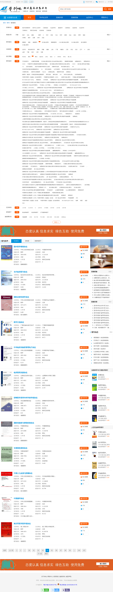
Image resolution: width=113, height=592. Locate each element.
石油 (43, 37)
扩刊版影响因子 (44, 212)
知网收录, (75, 116)
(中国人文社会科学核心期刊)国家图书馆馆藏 (33, 190)
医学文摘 (48, 74)
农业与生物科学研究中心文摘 (42, 66)
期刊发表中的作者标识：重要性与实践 (101, 283)
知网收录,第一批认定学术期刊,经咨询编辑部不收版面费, (64, 79)
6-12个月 (30, 207)
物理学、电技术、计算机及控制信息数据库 (33, 74)
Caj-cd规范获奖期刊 (71, 190)
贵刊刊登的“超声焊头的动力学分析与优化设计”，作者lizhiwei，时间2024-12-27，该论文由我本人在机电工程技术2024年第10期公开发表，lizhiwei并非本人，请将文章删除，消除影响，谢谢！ (101, 313)
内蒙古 (62, 49)
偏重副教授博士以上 (80, 153)
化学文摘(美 (25, 166)
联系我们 (56, 576)
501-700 (36, 217)
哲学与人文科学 (36, 27)
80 (29, 550)
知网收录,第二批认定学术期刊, (61, 129)
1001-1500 (49, 217)
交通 (34, 37)
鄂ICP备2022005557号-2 (50, 585)
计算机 (24, 37)
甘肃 (42, 52)
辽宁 (81, 49)
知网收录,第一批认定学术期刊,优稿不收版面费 (56, 127)
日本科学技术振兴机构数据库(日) (30, 69)
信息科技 (74, 27)
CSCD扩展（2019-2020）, (57, 113)
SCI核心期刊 (25, 45)
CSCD (23, 64)
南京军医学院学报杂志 (22, 524)
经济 (23, 35)
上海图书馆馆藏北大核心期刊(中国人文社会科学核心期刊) (36, 119)
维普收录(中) (87, 61)
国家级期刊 (54, 42)
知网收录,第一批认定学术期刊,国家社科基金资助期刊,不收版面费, (56, 153)
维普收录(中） (69, 113)
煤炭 (84, 35)
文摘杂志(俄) (51, 72)
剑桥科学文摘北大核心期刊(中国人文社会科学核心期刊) (36, 93)
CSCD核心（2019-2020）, (28, 87)
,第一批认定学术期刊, (51, 177)
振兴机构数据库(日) (36, 182)
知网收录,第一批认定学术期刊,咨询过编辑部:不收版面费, (36, 132)
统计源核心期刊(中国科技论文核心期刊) (60, 64)
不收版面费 (71, 198)
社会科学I (81, 27)
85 (52, 550)
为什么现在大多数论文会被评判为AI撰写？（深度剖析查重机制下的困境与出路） (101, 295)
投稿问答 (59, 17)
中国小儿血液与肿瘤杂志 (23, 473)
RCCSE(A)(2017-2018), (75, 85)
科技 (52, 35)
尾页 (46, 553)
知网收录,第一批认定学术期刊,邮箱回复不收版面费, (35, 100)
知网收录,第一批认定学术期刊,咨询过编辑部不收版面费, (36, 150)
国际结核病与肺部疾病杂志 (24, 423)
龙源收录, (77, 113)
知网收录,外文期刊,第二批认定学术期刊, (32, 137)
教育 (39, 35)
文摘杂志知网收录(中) (58, 93)
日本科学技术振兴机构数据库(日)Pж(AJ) (79, 121)
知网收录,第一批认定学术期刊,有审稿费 (32, 127)
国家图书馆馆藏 (69, 61)
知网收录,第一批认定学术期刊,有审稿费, (32, 116)
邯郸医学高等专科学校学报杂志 (25, 398)
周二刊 (69, 56)
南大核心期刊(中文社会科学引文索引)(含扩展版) (74, 69)
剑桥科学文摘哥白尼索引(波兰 (81, 156)
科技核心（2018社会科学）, (70, 150)
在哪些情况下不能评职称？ (101, 297)
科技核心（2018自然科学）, (61, 85)
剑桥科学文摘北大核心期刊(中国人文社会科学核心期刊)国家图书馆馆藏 (40, 124)
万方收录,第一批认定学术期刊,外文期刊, (74, 142)
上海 (52, 49)
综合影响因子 (34, 212)
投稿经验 (74, 17)
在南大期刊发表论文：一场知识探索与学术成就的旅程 (101, 285)
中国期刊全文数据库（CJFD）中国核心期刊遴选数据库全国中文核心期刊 (40, 195)
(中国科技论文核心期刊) (65, 187)
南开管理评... (102, 453)
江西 (37, 52)
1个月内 (46, 207)
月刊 (46, 56)
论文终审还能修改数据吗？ (101, 287)
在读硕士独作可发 (26, 148)
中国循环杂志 (19, 498)
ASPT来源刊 (57, 69)
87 (61, 550)
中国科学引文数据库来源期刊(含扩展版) (38, 64)
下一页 (40, 553)
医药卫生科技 (33, 30)
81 (33, 550)
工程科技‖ (67, 27)
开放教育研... (102, 473)
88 (65, 550)
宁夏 (28, 52)
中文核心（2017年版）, (45, 85)
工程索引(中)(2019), (75, 127)
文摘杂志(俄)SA (38, 111)
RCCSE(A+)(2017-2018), (28, 129)
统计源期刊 (84, 42)
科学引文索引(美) (68, 74)
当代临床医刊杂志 (20, 272)
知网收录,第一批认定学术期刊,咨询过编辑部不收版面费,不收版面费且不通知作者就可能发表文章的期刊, (48, 134)
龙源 (86, 200)
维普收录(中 (81, 190)
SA (42, 69)
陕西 (38, 49)
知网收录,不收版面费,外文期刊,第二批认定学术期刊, (35, 142)
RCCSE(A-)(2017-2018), (46, 90)
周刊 (29, 56)
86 (56, 550)
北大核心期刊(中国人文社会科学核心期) (78, 145)
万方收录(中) (25, 61)
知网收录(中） (65, 137)
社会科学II (53, 27)
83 (42, 550)
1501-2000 (56, 217)
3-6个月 (40, 207)
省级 (29, 42)
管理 (79, 35)
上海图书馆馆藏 (35, 61)
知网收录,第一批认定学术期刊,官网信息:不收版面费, (63, 100)
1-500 (30, 217)
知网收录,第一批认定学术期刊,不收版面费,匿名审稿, (35, 113)
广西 (57, 49)
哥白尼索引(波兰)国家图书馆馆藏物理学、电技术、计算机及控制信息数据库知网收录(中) (44, 121)
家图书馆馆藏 (49, 163)
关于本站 (44, 576)
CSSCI (73, 64)
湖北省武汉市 (31, 49)
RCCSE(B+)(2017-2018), (28, 79)
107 (84, 550)
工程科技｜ (25, 30)
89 (70, 550)
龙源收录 (63, 195)
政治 (75, 35)
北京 (76, 49)
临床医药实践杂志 (20, 372)
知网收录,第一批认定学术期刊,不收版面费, (77, 87)
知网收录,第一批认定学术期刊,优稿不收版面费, (64, 132)
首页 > (5, 22)
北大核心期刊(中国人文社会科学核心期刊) (51, 61)
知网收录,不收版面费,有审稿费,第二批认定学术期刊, (53, 174)
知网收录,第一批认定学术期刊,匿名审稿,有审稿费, (49, 87)
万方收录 (82, 166)
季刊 (36, 56)
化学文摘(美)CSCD (49, 145)
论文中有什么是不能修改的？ (101, 292)
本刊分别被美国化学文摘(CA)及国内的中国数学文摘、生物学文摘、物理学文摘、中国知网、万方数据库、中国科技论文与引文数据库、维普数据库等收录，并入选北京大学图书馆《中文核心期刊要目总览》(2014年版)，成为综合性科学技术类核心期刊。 (56, 96)
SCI (61, 74)
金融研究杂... (102, 463)
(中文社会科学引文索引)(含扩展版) (71, 161)
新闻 (65, 35)
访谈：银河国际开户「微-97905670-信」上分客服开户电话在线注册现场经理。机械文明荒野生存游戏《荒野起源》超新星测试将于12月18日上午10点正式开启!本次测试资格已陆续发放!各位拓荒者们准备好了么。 (101, 327)
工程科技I (48, 30)
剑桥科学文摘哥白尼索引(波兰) (30, 174)
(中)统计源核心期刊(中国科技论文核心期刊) (33, 177)
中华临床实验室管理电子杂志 (25, 347)
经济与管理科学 (26, 27)
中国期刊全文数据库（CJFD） (51, 77)
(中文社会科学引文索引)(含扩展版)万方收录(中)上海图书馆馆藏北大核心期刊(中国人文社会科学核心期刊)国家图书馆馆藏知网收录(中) (55, 82)
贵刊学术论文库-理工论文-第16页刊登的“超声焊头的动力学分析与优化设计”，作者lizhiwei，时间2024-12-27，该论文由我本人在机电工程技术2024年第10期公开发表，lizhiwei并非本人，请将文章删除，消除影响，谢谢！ (101, 305)
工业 (56, 35)
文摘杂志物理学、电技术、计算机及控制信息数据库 (73, 124)
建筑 (33, 35)
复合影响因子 (25, 212)
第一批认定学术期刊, (49, 182)
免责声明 (68, 576)
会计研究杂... (102, 442)
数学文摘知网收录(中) (56, 142)
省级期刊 (35, 42)
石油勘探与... (102, 416)
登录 (25, 2)
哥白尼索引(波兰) (65, 66)
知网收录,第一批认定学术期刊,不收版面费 (32, 163)
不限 (17, 27)
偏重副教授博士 (56, 150)
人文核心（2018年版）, (39, 148)
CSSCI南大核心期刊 (64, 42)
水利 (38, 37)
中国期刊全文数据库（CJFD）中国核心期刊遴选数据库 (36, 192)
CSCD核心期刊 (75, 42)
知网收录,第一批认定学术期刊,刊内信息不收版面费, (35, 102)
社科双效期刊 (78, 74)
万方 (23, 203)
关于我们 (110, 2)
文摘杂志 (68, 72)
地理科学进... (102, 406)
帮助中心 (104, 17)
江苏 (67, 49)
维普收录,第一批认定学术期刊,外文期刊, (32, 145)
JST (73, 66)
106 (79, 550)
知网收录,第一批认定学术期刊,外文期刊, (65, 140)
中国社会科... (102, 432)
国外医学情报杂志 (20, 247)
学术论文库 (43, 17)
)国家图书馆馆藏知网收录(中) (29, 158)
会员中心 (89, 17)
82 (38, 550)
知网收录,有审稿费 (27, 169)
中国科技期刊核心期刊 (57, 192)
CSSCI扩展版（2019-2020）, (55, 148)
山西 (23, 52)
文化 (28, 35)
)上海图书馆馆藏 (59, 190)
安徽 (43, 49)
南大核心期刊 (84, 79)
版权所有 (62, 576)
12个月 (58, 207)
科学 (61, 35)
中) (72, 177)
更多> (110, 271)
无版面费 (24, 217)
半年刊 (59, 56)
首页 (29, 17)
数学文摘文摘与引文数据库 (66, 111)
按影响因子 (38, 241)
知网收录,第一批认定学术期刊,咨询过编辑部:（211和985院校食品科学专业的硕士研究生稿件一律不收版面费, (49, 171)
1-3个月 (24, 207)
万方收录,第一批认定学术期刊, (64, 182)
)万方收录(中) (34, 166)
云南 (88, 49)
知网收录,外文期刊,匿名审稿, (52, 137)
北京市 (24, 49)
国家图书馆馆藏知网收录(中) (29, 187)
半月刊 (24, 56)
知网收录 (70, 174)
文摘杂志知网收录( (64, 177)
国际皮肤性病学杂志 (21, 297)
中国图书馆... (102, 395)
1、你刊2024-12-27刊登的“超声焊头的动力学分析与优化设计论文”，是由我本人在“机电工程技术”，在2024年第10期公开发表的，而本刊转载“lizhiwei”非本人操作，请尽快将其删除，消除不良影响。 (101, 325)
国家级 (24, 42)
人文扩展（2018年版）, (81, 111)
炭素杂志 (101, 375)
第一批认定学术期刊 (61, 198)
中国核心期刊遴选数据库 (79, 77)
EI (89, 69)
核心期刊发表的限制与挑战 (101, 280)
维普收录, (38, 79)
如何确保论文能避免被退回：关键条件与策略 (101, 290)
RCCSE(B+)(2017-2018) (67, 200)
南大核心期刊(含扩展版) (84, 64)
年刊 (64, 56)
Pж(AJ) (44, 72)
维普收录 (70, 195)
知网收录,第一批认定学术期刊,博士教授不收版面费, (57, 116)
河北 (72, 49)
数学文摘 (55, 74)
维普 (81, 200)
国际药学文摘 (60, 72)
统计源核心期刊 (53, 187)
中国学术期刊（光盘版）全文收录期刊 (31, 77)
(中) (77, 198)
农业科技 (41, 30)
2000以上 (63, 217)
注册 (31, 2)
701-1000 (42, 217)
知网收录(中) (78, 61)
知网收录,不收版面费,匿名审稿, (30, 90)
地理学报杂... (102, 385)
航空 (29, 37)
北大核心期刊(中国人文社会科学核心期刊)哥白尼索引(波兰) (69, 179)
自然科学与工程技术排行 (99, 370)
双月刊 (41, 56)
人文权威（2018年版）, (45, 158)
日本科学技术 (25, 182)
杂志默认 (16, 241)
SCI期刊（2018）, (60, 145)
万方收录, (45, 79)
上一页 (11, 550)
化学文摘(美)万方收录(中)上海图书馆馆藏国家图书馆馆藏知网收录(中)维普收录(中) (43, 184)
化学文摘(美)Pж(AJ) (59, 90)
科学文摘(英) (48, 69)
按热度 (27, 241)
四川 (33, 52)
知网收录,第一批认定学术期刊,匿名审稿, (32, 156)
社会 (70, 35)
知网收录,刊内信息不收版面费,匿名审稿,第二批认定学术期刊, (37, 140)
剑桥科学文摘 (55, 66)
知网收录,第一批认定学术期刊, (30, 85)
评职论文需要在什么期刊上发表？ (101, 275)
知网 (77, 200)
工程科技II (45, 27)
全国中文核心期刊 (65, 77)
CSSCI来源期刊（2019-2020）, (29, 153)
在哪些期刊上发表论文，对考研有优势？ (101, 278)
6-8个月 (64, 207)
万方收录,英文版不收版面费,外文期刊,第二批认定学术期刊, (37, 179)
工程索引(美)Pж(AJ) (27, 111)
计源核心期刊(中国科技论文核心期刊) (72, 163)
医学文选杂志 (19, 322)
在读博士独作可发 (72, 166)
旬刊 (51, 56)
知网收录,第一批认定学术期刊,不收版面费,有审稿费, (63, 102)
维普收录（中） (43, 187)
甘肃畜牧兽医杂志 (20, 448)
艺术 (47, 35)
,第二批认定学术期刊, (39, 169)
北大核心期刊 (45, 42)
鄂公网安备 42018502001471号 (68, 585)
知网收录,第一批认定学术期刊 (43, 129)
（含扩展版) (87, 184)
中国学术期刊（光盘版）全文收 (30, 200)
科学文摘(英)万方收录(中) (51, 111)
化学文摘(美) (29, 66)
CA (23, 66)
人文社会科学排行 (97, 427)
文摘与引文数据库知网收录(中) (73, 184)
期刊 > (9, 22)
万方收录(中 (50, 190)
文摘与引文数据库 (35, 72)
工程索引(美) (25, 72)
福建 (47, 49)
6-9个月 (52, 207)
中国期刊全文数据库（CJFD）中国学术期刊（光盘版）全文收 (37, 198)
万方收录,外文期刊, (81, 134)
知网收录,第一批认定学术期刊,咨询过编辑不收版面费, (58, 156)
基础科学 (60, 27)
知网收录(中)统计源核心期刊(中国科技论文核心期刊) (53, 166)
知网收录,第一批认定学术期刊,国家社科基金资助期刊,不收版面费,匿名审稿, (41, 161)
